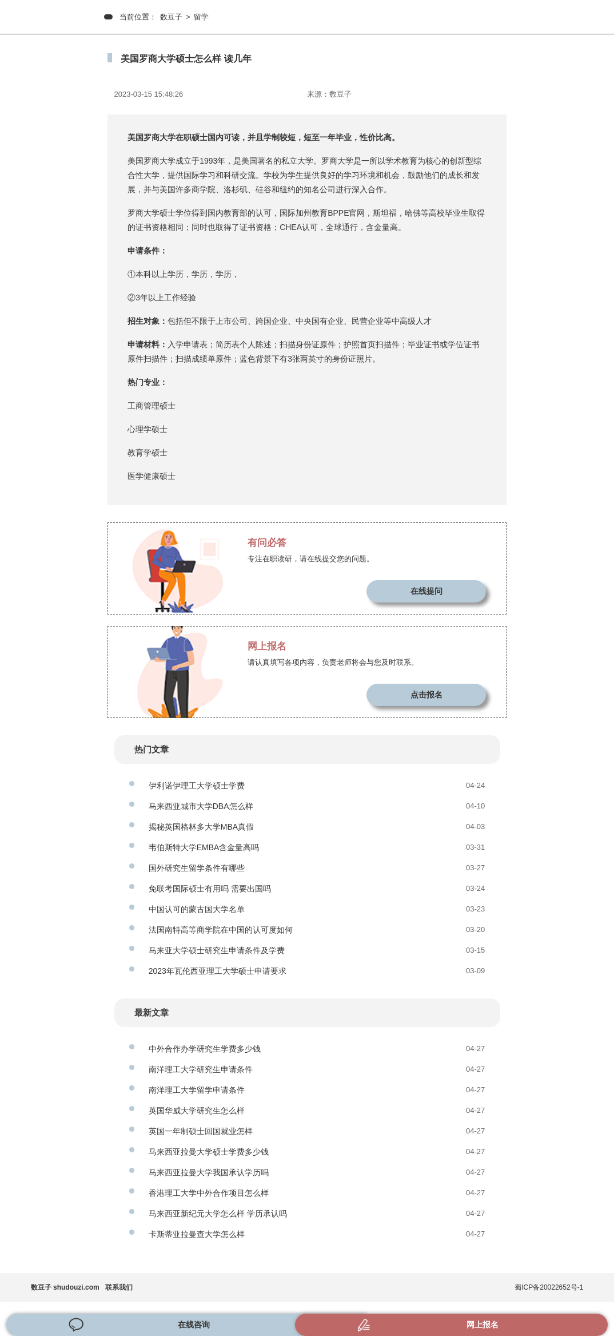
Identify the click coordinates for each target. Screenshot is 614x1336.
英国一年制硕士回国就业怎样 (201, 1131)
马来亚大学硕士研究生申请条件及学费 (217, 950)
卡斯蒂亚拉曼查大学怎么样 (197, 1234)
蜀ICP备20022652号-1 (549, 1287)
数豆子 (171, 17)
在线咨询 (194, 1324)
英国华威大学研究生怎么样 (197, 1110)
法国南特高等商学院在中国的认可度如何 (221, 929)
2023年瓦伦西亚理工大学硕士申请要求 (217, 971)
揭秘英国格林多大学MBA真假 (201, 826)
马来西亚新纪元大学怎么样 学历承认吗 (218, 1213)
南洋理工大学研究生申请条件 (201, 1069)
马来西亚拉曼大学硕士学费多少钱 (209, 1151)
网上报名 (483, 1324)
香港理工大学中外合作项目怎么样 (209, 1193)
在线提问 (426, 591)
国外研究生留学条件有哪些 (197, 868)
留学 (201, 17)
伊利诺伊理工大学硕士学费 (197, 785)
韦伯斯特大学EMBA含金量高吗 (204, 847)
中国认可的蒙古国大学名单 (197, 909)
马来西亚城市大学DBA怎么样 (201, 806)
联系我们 (119, 1287)
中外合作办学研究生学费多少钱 (205, 1048)
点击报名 (426, 694)
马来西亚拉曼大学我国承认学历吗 (209, 1172)
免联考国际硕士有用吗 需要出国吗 (210, 888)
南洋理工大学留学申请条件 (197, 1090)
